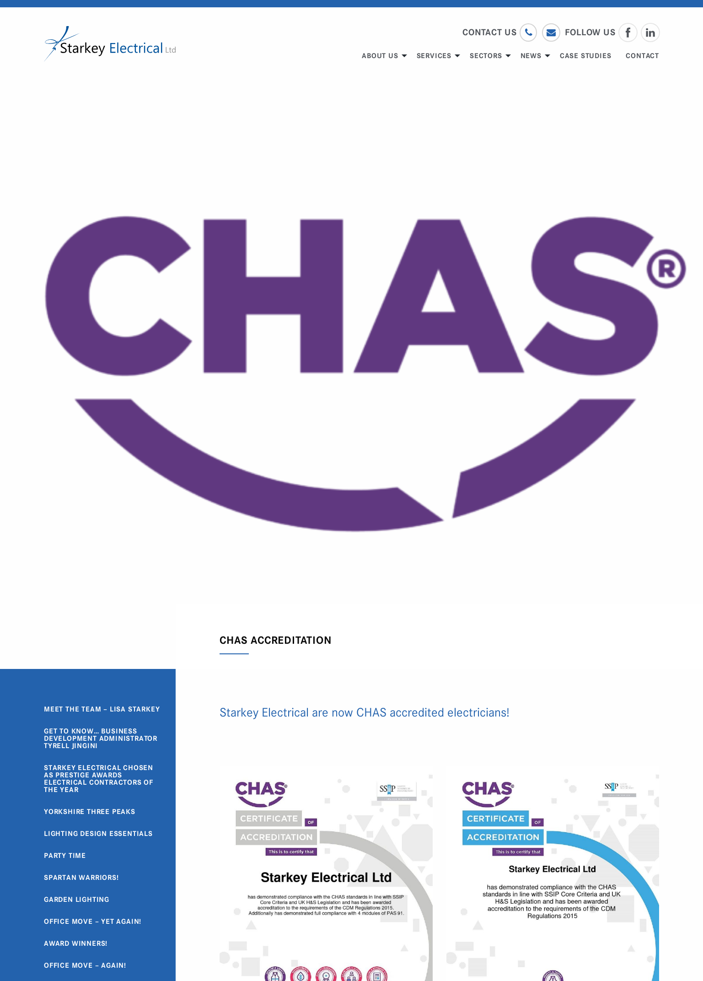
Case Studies (586, 56)
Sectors (486, 56)
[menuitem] (381, 56)
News (531, 56)
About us (380, 56)
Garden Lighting (76, 899)
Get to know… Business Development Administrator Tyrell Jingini (100, 738)
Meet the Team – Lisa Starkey (102, 709)
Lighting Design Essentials (98, 834)
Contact (642, 56)
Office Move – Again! (85, 965)
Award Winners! (75, 943)
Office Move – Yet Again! (92, 921)
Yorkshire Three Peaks (89, 812)
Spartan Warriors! (81, 877)
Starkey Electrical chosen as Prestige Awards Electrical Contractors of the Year (98, 779)
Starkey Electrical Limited (110, 44)
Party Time (65, 856)
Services (434, 56)
